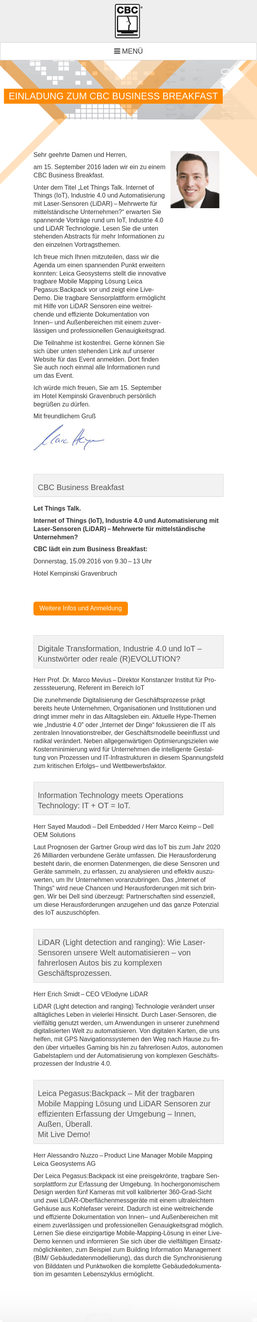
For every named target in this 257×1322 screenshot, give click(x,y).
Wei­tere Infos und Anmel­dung (80, 608)
